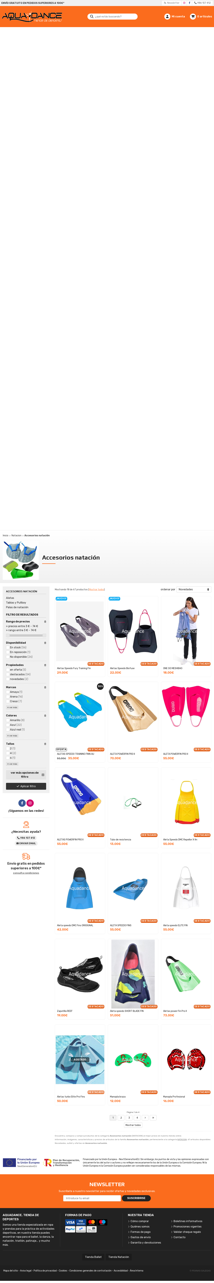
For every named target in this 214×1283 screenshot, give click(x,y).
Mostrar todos (96, 589)
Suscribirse (136, 1198)
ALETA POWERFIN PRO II (122, 754)
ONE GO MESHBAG (172, 668)
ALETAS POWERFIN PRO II (70, 839)
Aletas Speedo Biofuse (122, 668)
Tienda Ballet (93, 1257)
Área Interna (136, 1270)
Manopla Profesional (174, 1096)
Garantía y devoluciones (146, 1242)
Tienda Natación (118, 1257)
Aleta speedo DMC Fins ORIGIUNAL (75, 925)
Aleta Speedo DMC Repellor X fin (180, 839)
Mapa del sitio (10, 1270)
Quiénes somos (140, 1226)
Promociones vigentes (187, 1226)
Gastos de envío (141, 1237)
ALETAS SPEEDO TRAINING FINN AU (75, 754)
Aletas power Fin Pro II (175, 1011)
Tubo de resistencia (120, 839)
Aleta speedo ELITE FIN (175, 925)
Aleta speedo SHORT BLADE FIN (127, 1011)
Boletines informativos (188, 1221)
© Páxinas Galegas (200, 1271)
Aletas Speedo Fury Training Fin (74, 668)
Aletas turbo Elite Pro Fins (71, 1096)
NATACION (182, 1139)
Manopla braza (118, 1096)
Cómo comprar (140, 1221)
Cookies (63, 1270)
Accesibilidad (121, 1270)
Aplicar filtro (28, 786)
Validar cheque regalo (187, 1231)
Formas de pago (140, 1231)
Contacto (179, 1237)
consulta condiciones (26, 873)
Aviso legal (25, 1270)
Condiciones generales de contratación (90, 1270)
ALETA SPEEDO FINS (120, 925)
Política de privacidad (45, 1270)
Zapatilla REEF (65, 1011)
